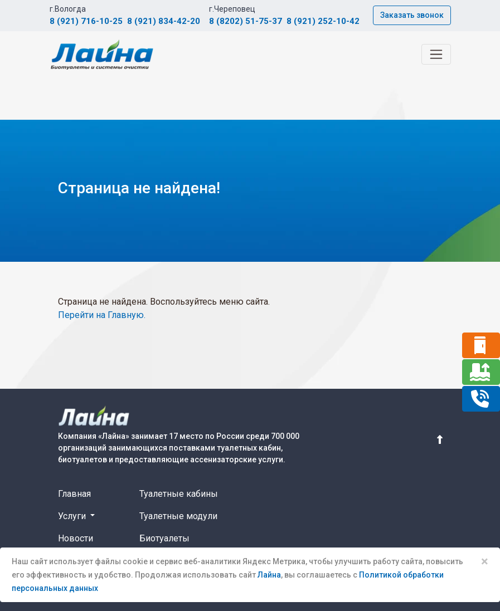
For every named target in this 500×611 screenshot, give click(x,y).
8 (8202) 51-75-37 (245, 21)
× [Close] (484, 561)
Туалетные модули (178, 516)
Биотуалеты (164, 538)
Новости (75, 538)
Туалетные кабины (178, 493)
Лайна (269, 574)
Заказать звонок (412, 15)
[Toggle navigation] (436, 54)
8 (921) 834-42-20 (163, 21)
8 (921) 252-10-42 (323, 21)
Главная (74, 493)
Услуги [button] (73, 516)
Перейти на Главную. (101, 315)
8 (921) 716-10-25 (86, 21)
